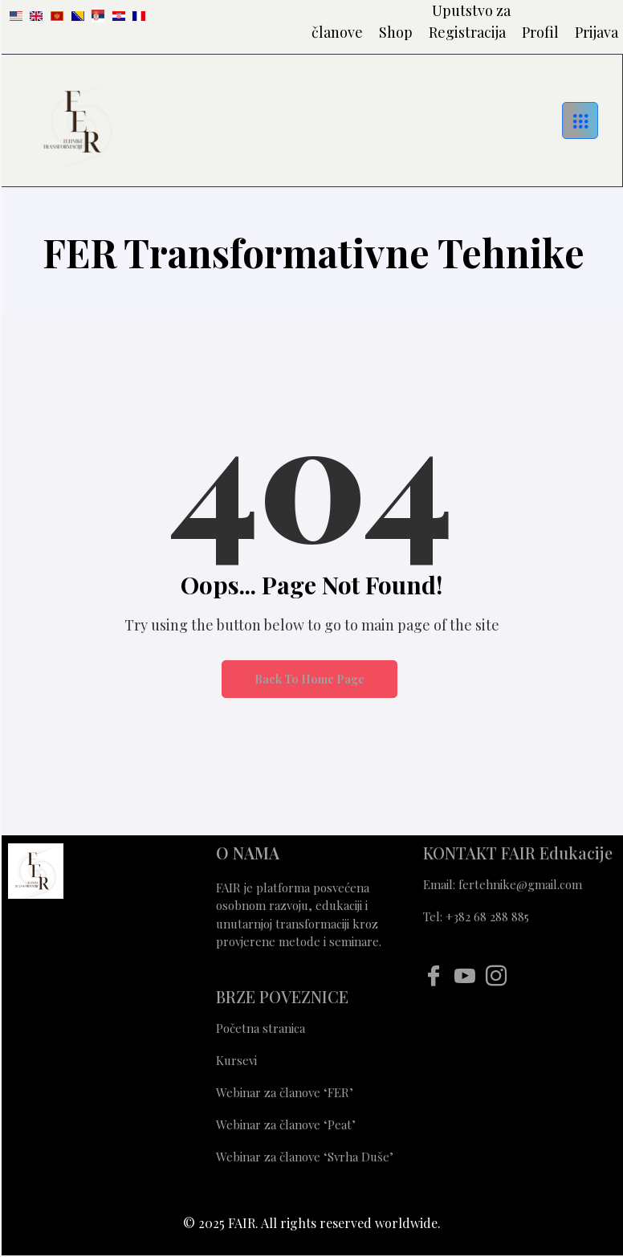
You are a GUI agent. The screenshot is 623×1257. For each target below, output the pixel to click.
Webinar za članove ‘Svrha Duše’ (306, 1157)
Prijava (596, 32)
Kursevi (236, 1060)
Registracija (467, 32)
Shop (396, 32)
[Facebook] (433, 975)
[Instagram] (496, 975)
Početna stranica (260, 1028)
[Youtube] (464, 975)
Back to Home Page (309, 679)
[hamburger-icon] (580, 120)
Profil (540, 32)
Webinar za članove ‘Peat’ (286, 1124)
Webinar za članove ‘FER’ (284, 1092)
